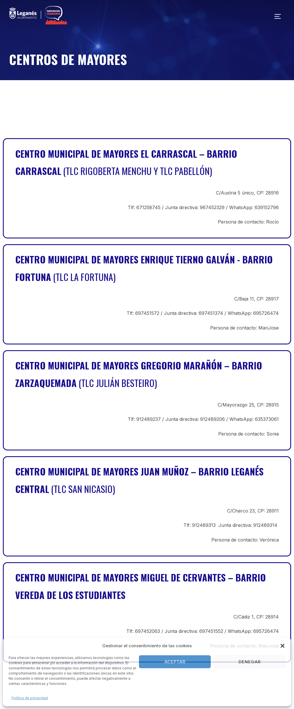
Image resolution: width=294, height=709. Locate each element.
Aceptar (175, 661)
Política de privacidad (29, 698)
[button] (282, 646)
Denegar (250, 661)
